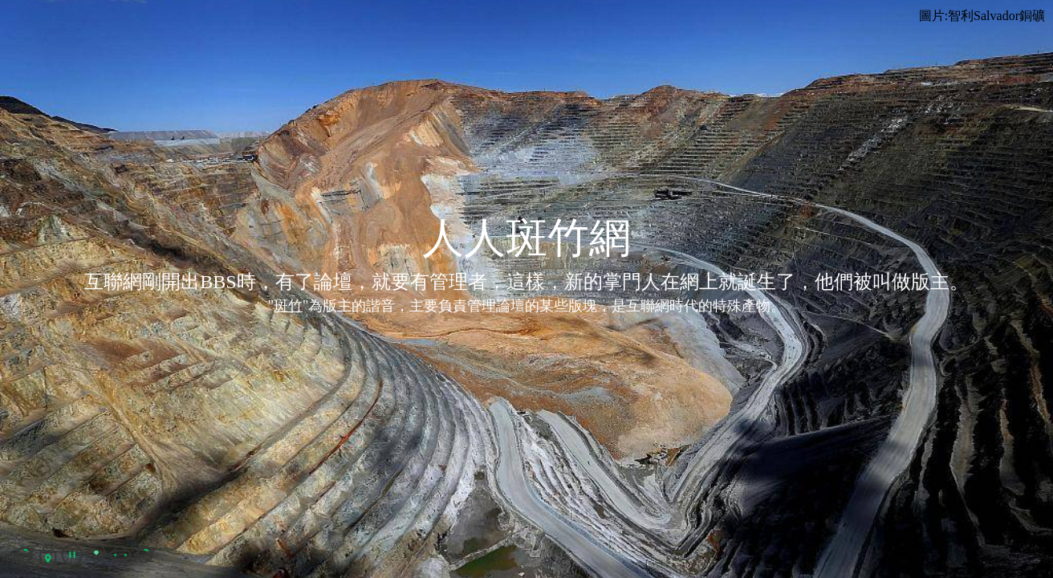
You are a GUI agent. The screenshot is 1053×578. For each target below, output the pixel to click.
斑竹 (288, 306)
